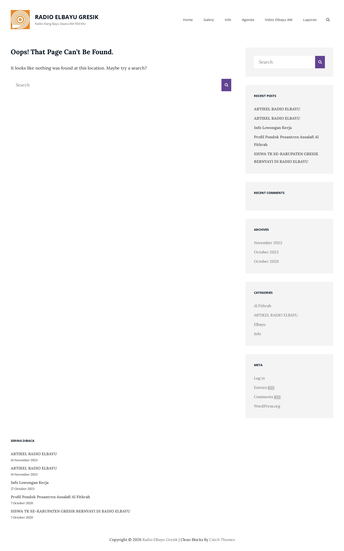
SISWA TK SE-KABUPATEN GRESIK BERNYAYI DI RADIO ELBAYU (70, 511)
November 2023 (268, 242)
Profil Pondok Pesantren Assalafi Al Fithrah (50, 496)
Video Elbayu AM (278, 19)
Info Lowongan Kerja (273, 127)
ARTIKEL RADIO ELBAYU (277, 109)
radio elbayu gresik (66, 17)
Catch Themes (222, 539)
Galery (209, 19)
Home (188, 19)
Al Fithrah (262, 305)
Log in (259, 378)
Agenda (248, 19)
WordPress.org (267, 406)
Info (228, 19)
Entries (264, 387)
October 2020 (266, 261)
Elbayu (260, 324)
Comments (267, 396)
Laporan (310, 19)
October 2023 (266, 252)
